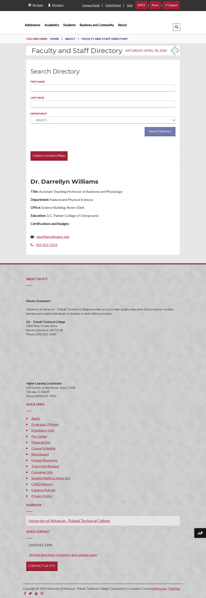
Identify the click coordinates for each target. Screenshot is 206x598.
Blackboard (40, 454)
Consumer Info (42, 472)
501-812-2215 (47, 245)
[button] (176, 27)
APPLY (141, 5)
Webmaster (159, 588)
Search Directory (160, 131)
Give (130, 5)
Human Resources (44, 460)
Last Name (37, 97)
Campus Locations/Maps (49, 155)
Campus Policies (43, 490)
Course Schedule (43, 448)
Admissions (32, 25)
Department (38, 113)
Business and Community (97, 25)
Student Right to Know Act (50, 478)
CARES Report (42, 484)
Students (69, 25)
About (122, 25)
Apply (35, 418)
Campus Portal (91, 5)
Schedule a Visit (42, 430)
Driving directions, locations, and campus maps (63, 555)
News (155, 5)
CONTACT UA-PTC (41, 566)
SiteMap (175, 588)
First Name (37, 81)
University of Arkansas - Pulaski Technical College (69, 521)
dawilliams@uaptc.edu (52, 237)
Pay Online (39, 436)
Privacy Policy (41, 496)
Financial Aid (40, 442)
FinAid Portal (113, 5)
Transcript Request (45, 466)
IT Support (171, 5)
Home (54, 38)
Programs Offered (44, 424)
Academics (52, 25)
